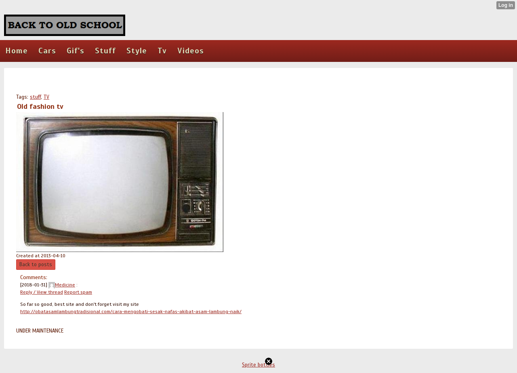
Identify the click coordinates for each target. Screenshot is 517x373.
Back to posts (35, 264)
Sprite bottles (258, 365)
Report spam (78, 292)
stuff (35, 97)
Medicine (61, 285)
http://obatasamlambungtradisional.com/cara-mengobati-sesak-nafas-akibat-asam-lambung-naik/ (131, 311)
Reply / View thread (41, 292)
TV (46, 97)
